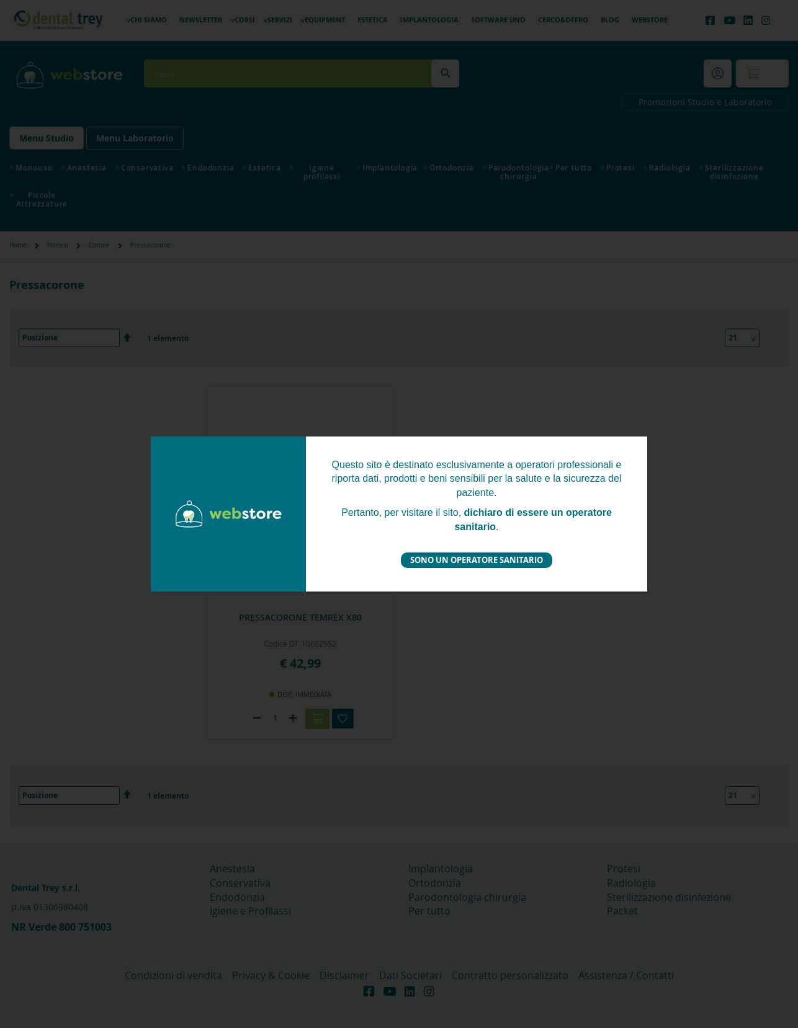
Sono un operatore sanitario (476, 559)
